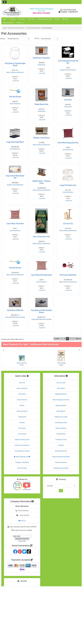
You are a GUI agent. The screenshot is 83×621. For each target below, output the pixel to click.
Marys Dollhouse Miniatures (15, 72)
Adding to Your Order (60, 417)
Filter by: (2, 39)
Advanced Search (22, 411)
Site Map (61, 445)
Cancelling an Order (61, 422)
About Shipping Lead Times (60, 400)
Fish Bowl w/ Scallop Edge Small (15, 64)
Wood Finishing (22, 468)
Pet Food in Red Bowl (68, 275)
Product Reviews (22, 400)
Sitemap (22, 422)
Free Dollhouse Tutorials (22, 451)
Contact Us (19, 22)
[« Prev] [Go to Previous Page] (56, 338)
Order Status (61, 388)
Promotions (31, 19)
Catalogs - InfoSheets (22, 462)
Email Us (22, 520)
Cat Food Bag (61, 363)
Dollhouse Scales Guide (45, 19)
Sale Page (12, 19)
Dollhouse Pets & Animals (16, 28)
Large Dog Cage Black (15, 142)
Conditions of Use (60, 439)
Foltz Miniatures (15, 149)
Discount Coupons (61, 462)
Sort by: (37, 38)
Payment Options (61, 428)
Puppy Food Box (22, 363)
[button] (9, 357)
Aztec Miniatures (15, 103)
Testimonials (22, 417)
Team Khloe (22, 428)
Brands (57, 19)
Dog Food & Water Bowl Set (15, 177)
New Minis (21, 19)
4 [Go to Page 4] (70, 338)
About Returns (61, 411)
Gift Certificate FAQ (61, 451)
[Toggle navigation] (5, 2)
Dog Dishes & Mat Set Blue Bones (41, 311)
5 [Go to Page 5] (73, 338)
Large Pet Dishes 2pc (68, 185)
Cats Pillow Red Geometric (41, 275)
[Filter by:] (18, 38)
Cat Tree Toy (68, 224)
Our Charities (22, 434)
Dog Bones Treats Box (41, 58)
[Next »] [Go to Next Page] (78, 338)
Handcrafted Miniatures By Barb (15, 317)
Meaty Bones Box (41, 104)
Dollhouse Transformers (22, 445)
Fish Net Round (15, 97)
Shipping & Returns (61, 394)
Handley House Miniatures (68, 70)
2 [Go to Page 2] (64, 338)
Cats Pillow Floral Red (15, 224)
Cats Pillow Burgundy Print (68, 143)
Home (4, 19)
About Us (22, 382)
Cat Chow (68, 100)
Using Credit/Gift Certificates (61, 457)
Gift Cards (65, 19)
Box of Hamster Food (41, 237)
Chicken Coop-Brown (41, 138)
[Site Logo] (15, 11)
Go (61, 490)
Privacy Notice (60, 434)
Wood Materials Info (22, 457)
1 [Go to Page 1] (61, 338)
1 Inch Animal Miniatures (32, 28)
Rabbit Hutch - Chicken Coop (41, 182)
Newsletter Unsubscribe (61, 468)
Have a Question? (8, 22)
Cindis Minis (41, 65)
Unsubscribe (22, 541)
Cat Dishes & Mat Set (15, 310)
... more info (15, 81)
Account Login (60, 382)
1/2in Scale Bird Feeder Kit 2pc (68, 62)
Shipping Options (61, 405)
